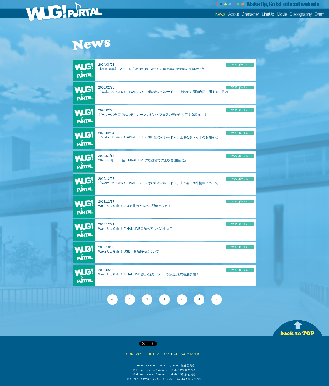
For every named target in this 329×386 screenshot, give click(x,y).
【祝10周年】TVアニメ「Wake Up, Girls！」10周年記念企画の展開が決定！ (153, 69)
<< (112, 299)
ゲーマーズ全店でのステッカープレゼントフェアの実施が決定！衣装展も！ (152, 114)
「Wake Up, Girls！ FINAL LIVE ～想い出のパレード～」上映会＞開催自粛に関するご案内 (163, 92)
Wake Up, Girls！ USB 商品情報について (128, 251)
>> (216, 299)
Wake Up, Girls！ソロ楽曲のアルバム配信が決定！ (134, 206)
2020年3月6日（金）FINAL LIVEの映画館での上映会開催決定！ (144, 160)
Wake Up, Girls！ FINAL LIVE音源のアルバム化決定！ (137, 228)
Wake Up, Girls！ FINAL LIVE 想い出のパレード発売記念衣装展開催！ (148, 274)
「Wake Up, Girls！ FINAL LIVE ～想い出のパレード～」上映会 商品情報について (158, 183)
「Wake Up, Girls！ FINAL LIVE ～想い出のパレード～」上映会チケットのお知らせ (158, 137)
